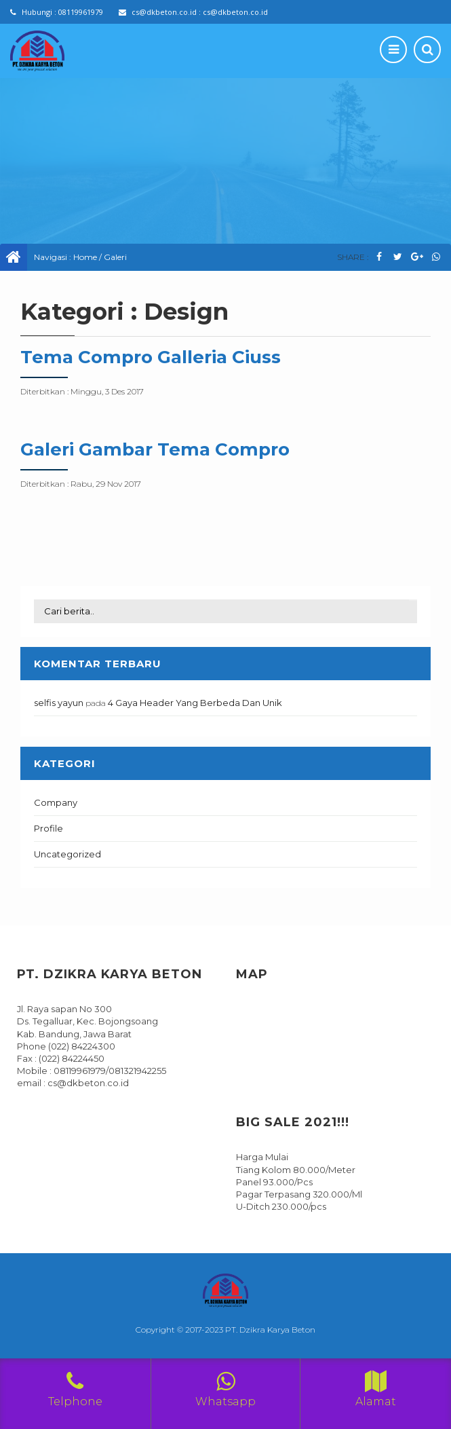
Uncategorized (67, 854)
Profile (48, 828)
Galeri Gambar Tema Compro (155, 449)
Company (55, 802)
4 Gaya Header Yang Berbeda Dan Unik (195, 702)
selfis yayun (58, 702)
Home (85, 257)
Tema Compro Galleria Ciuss (150, 357)
